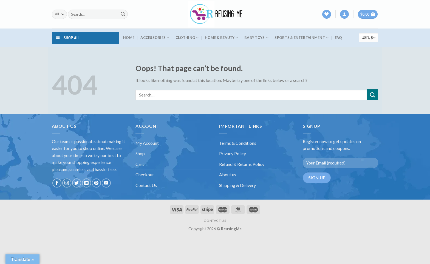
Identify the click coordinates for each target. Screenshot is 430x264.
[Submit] (123, 14)
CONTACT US (215, 220)
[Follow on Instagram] (66, 183)
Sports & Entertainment (302, 37)
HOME (128, 37)
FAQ (338, 37)
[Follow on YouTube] (106, 183)
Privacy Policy (232, 153)
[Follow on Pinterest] (96, 183)
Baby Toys (256, 37)
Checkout (144, 174)
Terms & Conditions (237, 143)
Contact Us (146, 185)
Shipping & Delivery (237, 185)
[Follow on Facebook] (56, 183)
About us (227, 174)
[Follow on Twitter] (76, 183)
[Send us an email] (86, 183)
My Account (147, 143)
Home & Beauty (221, 37)
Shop (140, 153)
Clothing (187, 37)
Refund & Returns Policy (241, 164)
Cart (139, 164)
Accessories (154, 37)
